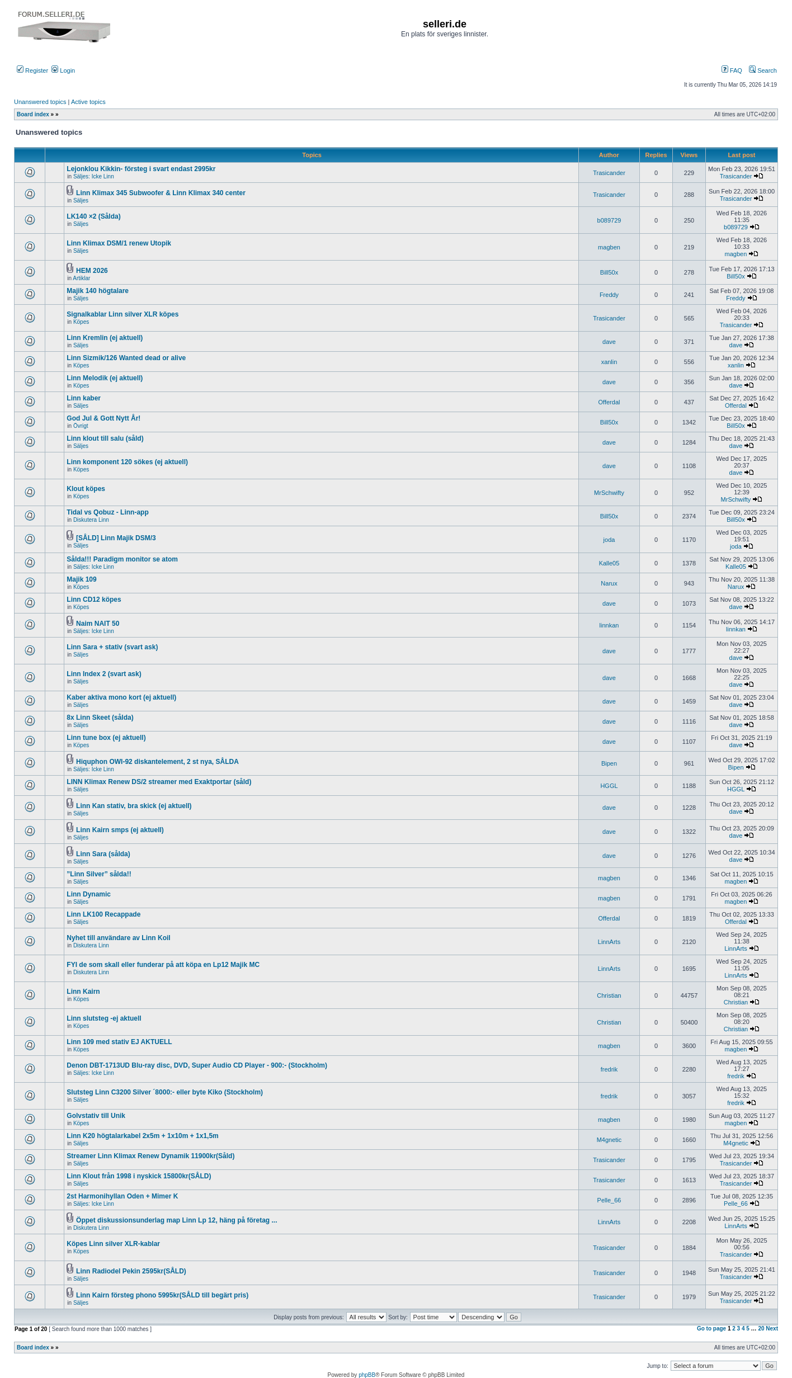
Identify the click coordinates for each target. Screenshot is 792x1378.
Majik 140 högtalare (98, 291)
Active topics (88, 101)
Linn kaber (84, 398)
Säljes (80, 200)
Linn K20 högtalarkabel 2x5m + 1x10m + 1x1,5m (142, 1136)
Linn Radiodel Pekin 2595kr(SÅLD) (131, 1271)
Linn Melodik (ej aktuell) (105, 378)
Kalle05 (609, 563)
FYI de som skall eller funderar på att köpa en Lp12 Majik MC (163, 965)
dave (609, 341)
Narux (609, 583)
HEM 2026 (92, 271)
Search (763, 70)
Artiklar (81, 278)
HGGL (608, 785)
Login (63, 70)
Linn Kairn (83, 991)
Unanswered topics (40, 101)
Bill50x (609, 272)
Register (32, 70)
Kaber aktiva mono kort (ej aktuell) (121, 697)
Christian (609, 995)
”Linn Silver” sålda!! (99, 874)
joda (609, 539)
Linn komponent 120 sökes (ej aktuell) (127, 462)
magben (609, 247)
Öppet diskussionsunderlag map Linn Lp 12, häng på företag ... (176, 1220)
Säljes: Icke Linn (93, 176)
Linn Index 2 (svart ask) (104, 674)
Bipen (609, 763)
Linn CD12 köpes (94, 599)
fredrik (609, 1069)
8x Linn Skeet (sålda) (100, 717)
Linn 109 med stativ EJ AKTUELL (119, 1042)
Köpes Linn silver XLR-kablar (113, 1244)
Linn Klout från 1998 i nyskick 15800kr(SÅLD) (139, 1176)
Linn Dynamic (89, 894)
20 (761, 1328)
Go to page (711, 1328)
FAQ (732, 70)
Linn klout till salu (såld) (105, 438)
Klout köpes (86, 489)
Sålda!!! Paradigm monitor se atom (122, 559)
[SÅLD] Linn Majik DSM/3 (116, 538)
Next (772, 1328)
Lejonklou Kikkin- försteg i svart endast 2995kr (141, 169)
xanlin (609, 361)
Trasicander (609, 172)
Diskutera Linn (91, 520)
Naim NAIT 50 (97, 623)
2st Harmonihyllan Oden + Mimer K (122, 1196)
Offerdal (609, 402)
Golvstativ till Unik (96, 1116)
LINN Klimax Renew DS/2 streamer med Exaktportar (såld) (159, 782)
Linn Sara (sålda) (103, 854)
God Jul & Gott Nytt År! (103, 418)
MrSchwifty (609, 492)
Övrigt (80, 426)
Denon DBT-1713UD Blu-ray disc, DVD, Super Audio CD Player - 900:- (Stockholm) (197, 1065)
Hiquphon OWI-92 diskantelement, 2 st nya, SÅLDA (157, 762)
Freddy (609, 294)
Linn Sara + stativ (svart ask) (112, 647)
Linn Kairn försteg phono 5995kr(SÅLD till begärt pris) (162, 1295)
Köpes (81, 322)
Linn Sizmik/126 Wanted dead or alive (126, 358)
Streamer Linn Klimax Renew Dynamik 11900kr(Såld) (150, 1156)
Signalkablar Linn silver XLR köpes (122, 314)
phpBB (367, 1375)
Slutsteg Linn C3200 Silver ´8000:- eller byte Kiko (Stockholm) (165, 1092)
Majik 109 (81, 579)
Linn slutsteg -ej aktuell (104, 1018)
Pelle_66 (609, 1200)
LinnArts (609, 941)
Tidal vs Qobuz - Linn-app (107, 512)
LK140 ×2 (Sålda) (93, 216)
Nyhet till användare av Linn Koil (118, 938)
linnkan (609, 625)
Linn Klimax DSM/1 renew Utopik (119, 243)
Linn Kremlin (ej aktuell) (105, 338)
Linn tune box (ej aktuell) (106, 738)
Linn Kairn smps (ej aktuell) (120, 830)
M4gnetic (609, 1139)
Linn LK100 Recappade (103, 914)
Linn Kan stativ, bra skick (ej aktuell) (134, 806)
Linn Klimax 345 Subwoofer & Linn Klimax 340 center (161, 193)
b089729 (609, 220)
